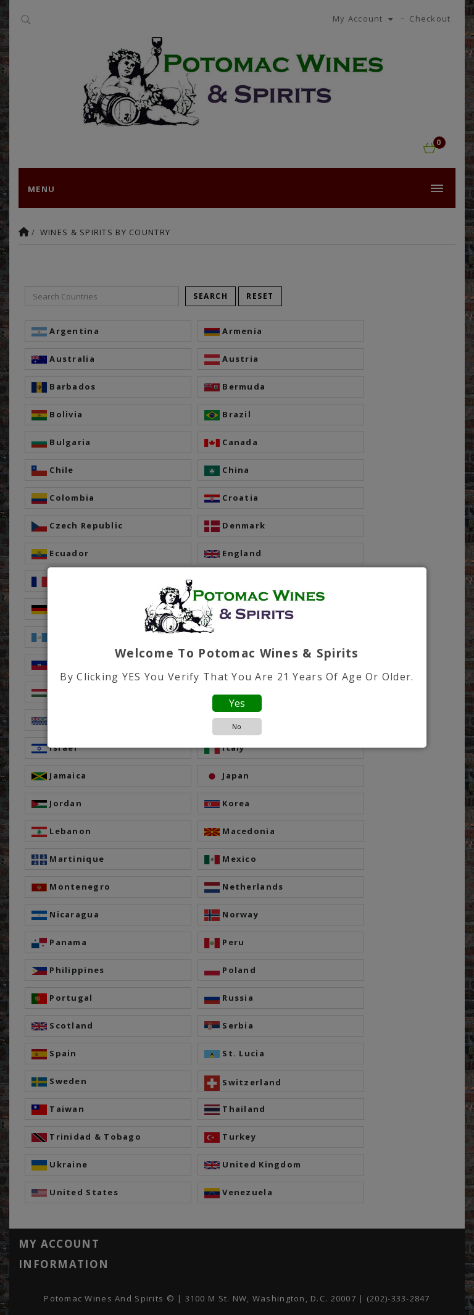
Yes (237, 703)
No (236, 726)
